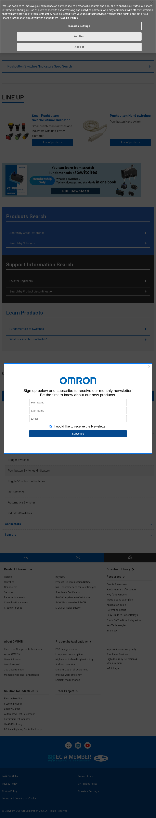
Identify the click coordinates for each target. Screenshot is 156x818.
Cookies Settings (79, 25)
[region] (78, 26)
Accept (79, 46)
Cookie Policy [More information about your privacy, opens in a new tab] (69, 17)
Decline (79, 36)
